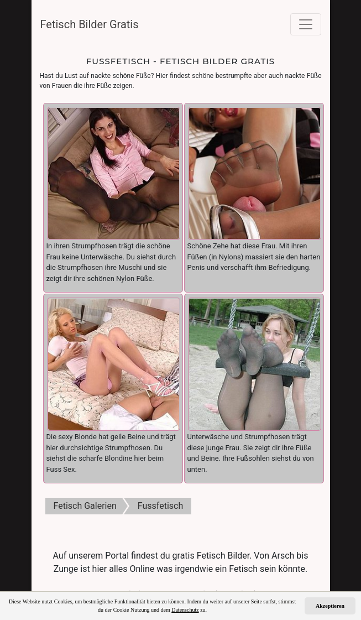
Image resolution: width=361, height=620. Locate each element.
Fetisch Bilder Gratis (89, 24)
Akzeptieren (330, 606)
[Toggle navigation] (305, 24)
